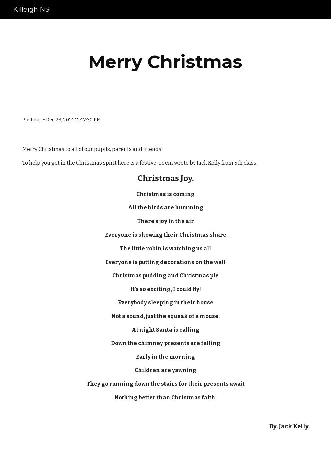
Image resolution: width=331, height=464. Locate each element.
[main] (166, 62)
